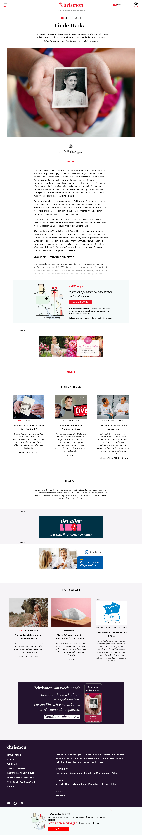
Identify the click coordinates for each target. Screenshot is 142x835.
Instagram (102, 495)
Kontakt (88, 773)
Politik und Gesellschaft (68, 762)
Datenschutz (75, 773)
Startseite (60, 10)
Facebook (62, 498)
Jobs (113, 784)
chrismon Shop (78, 784)
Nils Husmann (103, 458)
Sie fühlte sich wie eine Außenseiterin (28, 637)
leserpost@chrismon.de (64, 495)
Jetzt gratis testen (59, 829)
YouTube (9, 803)
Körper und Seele (84, 758)
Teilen (70, 161)
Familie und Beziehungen (69, 754)
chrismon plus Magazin (21, 782)
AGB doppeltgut (102, 773)
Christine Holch (72, 151)
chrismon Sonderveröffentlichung (111, 628)
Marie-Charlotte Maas (25, 656)
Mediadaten (94, 784)
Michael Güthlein (114, 458)
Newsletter (14, 755)
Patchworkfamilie (30, 631)
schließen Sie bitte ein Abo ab (83, 492)
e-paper (11, 786)
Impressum (61, 773)
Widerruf (117, 773)
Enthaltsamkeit (71, 631)
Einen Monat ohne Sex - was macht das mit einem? (71, 637)
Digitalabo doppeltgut (20, 777)
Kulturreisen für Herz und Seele (111, 634)
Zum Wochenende (17, 768)
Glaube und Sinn (92, 754)
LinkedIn (75, 498)
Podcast (12, 759)
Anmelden (136, 4)
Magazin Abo (62, 784)
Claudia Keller (70, 455)
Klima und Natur (64, 758)
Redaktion (61, 795)
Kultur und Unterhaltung (108, 758)
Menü (5, 7)
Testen (117, 5)
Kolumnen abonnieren (20, 773)
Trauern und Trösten (93, 762)
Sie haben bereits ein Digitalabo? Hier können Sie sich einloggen (90, 318)
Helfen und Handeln (113, 754)
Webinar (12, 764)
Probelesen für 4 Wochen (80, 302)
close (111, 810)
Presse (105, 784)
